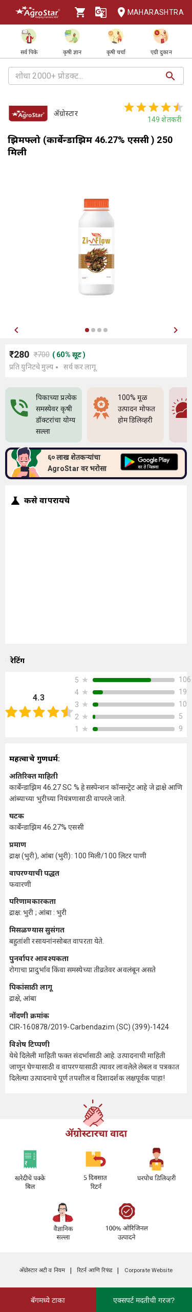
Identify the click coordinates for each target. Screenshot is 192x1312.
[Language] (101, 12)
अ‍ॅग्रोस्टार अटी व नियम (42, 1270)
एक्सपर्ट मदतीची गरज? (144, 1300)
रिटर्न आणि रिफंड (94, 1270)
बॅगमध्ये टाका (48, 1300)
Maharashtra (147, 12)
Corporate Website (148, 1270)
